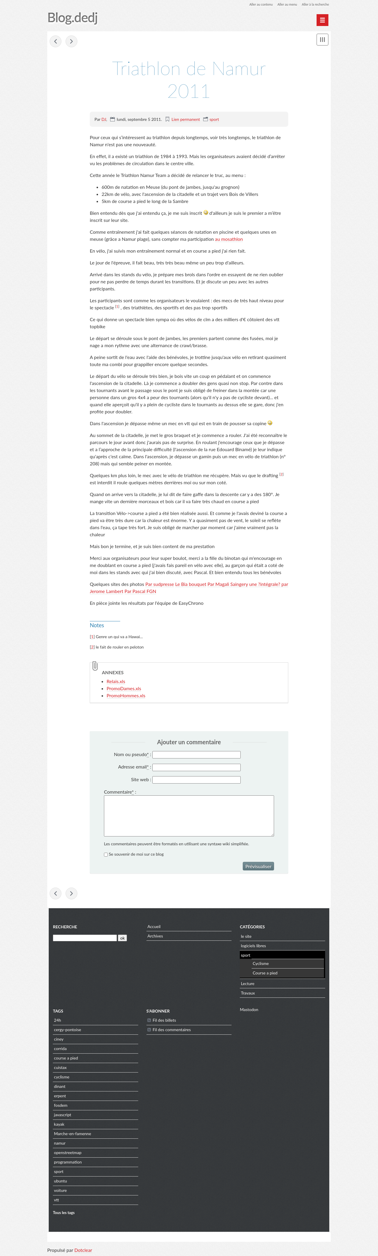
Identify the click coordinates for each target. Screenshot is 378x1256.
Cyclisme (261, 964)
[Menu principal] (322, 20)
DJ (104, 119)
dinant (58, 1087)
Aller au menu (284, 4)
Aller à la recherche (314, 4)
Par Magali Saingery (227, 584)
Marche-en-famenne (70, 1134)
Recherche (63, 927)
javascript (60, 1115)
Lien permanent (186, 119)
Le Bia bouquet (190, 584)
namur (58, 1143)
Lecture (248, 984)
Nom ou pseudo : (132, 755)
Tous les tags (62, 1213)
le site (246, 936)
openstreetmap (66, 1153)
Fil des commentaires (171, 1030)
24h (55, 1020)
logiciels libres (253, 946)
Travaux (248, 993)
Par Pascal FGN (140, 591)
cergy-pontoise (65, 1030)
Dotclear (83, 1250)
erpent (58, 1096)
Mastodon (249, 1010)
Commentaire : (120, 792)
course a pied (64, 1058)
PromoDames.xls (124, 688)
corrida (58, 1049)
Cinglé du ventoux (71, 42)
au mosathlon (229, 239)
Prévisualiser (258, 867)
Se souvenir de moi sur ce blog (136, 854)
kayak (57, 1124)
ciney (57, 1039)
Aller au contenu (255, 4)
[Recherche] (83, 938)
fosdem (59, 1106)
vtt (54, 1200)
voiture (58, 1191)
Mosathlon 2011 (55, 42)
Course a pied (265, 973)
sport (214, 119)
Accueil (153, 927)
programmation (66, 1162)
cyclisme (60, 1077)
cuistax (58, 1068)
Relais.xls (116, 681)
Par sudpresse (159, 584)
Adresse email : (134, 767)
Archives (154, 936)
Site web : (141, 779)
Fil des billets (163, 1020)
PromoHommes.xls (126, 695)
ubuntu (58, 1181)
